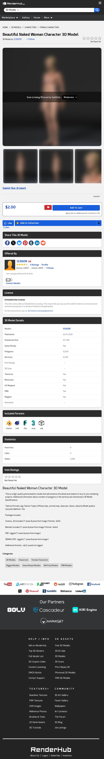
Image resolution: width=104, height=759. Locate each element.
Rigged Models (12, 565)
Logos (45, 755)
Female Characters (40, 560)
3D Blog (58, 722)
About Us (34, 755)
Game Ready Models (31, 565)
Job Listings (60, 727)
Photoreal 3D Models (65, 672)
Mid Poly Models (51, 565)
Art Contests (61, 711)
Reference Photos (38, 711)
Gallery (26, 17)
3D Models (10, 560)
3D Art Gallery (61, 695)
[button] (100, 3)
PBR (6, 391)
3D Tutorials (35, 727)
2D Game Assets (37, 722)
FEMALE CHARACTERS (49, 27)
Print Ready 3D (62, 667)
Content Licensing (37, 667)
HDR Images (35, 706)
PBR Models (66, 565)
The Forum (60, 717)
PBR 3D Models (62, 678)
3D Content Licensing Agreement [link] (40, 311)
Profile (45, 265)
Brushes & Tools (37, 717)
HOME (5, 27)
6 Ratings (34, 265)
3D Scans (59, 661)
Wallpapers (60, 706)
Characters (23, 560)
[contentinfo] (13, 10)
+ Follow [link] (49, 268)
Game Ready (10, 346)
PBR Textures (36, 700)
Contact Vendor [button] (13, 283)
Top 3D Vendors (36, 651)
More (48, 17)
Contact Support (37, 678)
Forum (37, 17)
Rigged (8, 397)
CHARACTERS (30, 27)
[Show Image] (20, 166)
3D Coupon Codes (37, 661)
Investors (67, 755)
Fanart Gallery (61, 700)
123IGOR (18, 39)
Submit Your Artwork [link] (14, 188)
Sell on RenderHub (37, 645)
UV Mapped (10, 385)
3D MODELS (16, 27)
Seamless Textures (38, 695)
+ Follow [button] (30, 39)
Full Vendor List (36, 656)
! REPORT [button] (96, 196)
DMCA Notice (35, 672)
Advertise (55, 755)
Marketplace (10, 17)
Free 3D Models (62, 645)
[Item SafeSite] (69, 97)
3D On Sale (60, 651)
